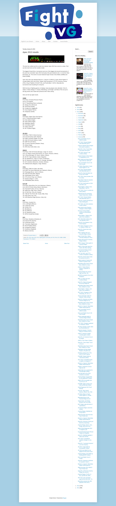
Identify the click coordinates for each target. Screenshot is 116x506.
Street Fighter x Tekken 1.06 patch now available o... (85, 289)
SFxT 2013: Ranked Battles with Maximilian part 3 (84, 143)
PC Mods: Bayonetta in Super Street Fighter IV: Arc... (85, 167)
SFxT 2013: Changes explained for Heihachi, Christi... (85, 324)
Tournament (26, 239)
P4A (56, 237)
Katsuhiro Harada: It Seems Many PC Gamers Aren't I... (85, 331)
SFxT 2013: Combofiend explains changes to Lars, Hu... (85, 440)
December (81, 113)
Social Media (64, 41)
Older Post (66, 243)
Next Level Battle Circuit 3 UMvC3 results (84, 310)
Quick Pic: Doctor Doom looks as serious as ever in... (85, 257)
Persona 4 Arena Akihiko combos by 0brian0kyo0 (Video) (84, 212)
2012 (78, 485)
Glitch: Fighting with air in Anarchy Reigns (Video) (84, 233)
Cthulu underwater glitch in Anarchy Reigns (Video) (84, 317)
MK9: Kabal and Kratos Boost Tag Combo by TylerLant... (85, 160)
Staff (49, 41)
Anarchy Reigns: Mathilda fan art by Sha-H (85, 412)
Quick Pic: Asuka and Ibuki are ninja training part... (85, 201)
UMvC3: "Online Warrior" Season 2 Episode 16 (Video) (84, 268)
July (79, 124)
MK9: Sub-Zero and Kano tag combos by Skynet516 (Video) (88, 60)
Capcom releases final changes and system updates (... (85, 146)
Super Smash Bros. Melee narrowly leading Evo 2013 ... (85, 237)
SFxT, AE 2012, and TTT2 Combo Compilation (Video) (85, 254)
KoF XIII (52, 237)
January (80, 137)
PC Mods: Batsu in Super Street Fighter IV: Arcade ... (85, 394)
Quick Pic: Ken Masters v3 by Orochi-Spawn (85, 223)
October (80, 117)
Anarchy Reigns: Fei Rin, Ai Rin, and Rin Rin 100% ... (85, 475)
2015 (78, 107)
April (79, 130)
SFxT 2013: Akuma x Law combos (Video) (84, 153)
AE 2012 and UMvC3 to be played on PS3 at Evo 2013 (85, 451)
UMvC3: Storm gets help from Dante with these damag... (85, 247)
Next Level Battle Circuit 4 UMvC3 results (84, 139)
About (43, 41)
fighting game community (45, 237)
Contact (55, 41)
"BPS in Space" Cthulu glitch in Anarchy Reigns (85, 243)
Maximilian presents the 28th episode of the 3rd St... (85, 482)
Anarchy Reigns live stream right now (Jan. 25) (84, 272)
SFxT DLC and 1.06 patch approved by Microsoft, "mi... (85, 478)
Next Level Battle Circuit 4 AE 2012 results (85, 163)
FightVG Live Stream (27, 41)
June (79, 126)
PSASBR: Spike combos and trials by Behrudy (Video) (85, 384)
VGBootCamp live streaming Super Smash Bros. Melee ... (85, 194)
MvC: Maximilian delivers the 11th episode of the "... (85, 219)
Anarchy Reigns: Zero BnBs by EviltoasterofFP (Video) (85, 454)
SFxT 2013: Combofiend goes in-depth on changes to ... (85, 360)
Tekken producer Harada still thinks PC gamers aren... (85, 261)
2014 (78, 109)
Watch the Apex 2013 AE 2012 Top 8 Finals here (85, 415)
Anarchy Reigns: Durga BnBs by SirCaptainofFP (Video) (85, 377)
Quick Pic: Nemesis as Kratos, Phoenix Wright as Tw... (85, 300)
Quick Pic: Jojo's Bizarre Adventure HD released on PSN (88, 90)
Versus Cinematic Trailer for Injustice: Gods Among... (84, 296)
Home (37, 41)
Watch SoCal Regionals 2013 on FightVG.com (85, 429)
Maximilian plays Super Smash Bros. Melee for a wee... (85, 264)
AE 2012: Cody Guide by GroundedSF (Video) (84, 447)
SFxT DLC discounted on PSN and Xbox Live (85, 184)
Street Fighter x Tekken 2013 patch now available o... (85, 216)
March (80, 132)
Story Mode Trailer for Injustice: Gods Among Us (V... (85, 180)
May (79, 128)
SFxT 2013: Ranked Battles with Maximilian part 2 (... (84, 170)
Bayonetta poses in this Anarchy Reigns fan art (84, 398)
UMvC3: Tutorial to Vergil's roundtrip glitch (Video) (84, 334)
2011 (78, 487)
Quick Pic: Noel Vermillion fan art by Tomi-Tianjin (85, 174)
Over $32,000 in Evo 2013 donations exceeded (84, 374)
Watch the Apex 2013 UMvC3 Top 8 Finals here (85, 468)
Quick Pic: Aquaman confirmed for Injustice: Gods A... (85, 461)
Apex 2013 (34, 237)
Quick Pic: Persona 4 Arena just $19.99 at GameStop (85, 422)
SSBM (64, 237)
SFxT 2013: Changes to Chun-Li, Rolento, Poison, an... (85, 226)
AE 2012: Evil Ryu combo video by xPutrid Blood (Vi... (85, 327)
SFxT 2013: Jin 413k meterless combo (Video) (85, 204)
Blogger (64, 498)
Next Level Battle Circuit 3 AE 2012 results (85, 313)
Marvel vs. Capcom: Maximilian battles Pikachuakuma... (85, 307)
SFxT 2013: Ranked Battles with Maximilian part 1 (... (84, 197)
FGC (38, 237)
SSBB (61, 237)
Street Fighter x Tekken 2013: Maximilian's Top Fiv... (85, 187)
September (81, 120)
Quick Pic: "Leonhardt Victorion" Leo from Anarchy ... (85, 444)
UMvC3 (33, 239)
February (80, 134)
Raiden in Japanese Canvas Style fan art (85, 367)
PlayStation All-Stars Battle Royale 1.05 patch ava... (84, 350)
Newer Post (26, 243)
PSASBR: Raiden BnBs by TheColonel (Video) (84, 357)
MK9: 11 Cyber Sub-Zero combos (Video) (84, 279)
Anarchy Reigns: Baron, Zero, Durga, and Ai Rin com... (85, 425)
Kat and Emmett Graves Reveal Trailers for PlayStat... (85, 432)
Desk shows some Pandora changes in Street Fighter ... (85, 208)
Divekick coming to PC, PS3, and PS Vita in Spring (85, 353)
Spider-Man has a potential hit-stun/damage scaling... (85, 370)
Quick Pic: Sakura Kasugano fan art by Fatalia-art (85, 283)
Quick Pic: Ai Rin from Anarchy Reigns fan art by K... (85, 471)
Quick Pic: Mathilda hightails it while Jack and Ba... (85, 436)
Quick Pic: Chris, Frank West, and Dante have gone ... (85, 149)
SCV (58, 237)
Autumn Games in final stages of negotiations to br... (85, 156)
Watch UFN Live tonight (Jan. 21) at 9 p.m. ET (85, 381)
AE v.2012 (29, 237)
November (81, 115)
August (80, 122)
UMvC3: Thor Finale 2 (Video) (85, 340)
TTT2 (30, 239)
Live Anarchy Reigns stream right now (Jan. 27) (84, 250)
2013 (78, 111)
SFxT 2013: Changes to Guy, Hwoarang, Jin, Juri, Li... (85, 293)
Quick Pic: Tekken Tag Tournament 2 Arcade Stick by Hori (88, 75)
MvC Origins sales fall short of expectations (85, 405)
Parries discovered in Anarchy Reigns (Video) (85, 240)
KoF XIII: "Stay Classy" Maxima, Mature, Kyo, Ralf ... (85, 391)
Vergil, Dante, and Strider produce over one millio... (84, 401)
